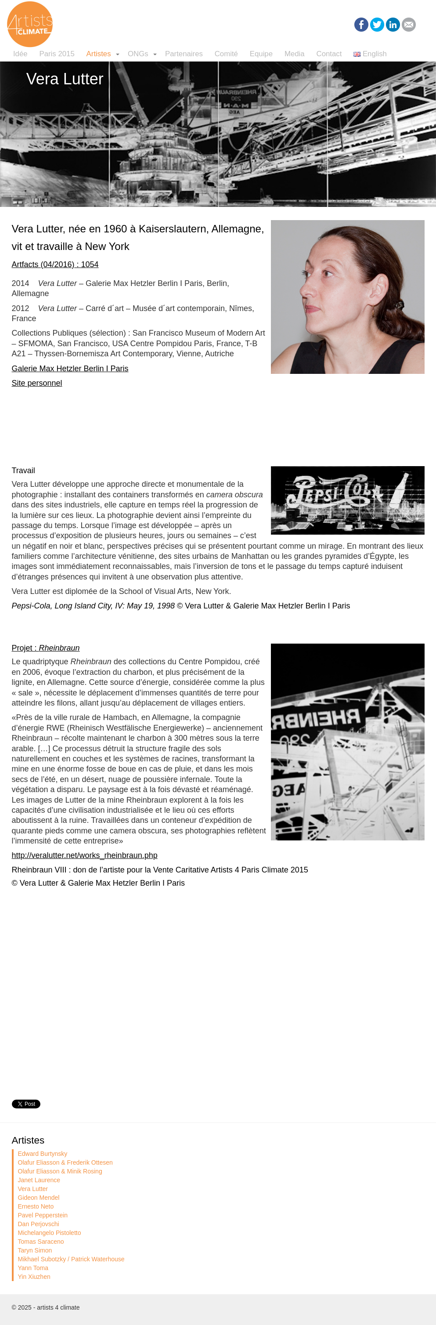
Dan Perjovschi (38, 1223)
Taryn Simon (35, 1250)
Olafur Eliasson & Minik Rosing (60, 1171)
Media (295, 54)
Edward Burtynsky (43, 1153)
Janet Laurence (39, 1180)
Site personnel (37, 383)
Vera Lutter (33, 1188)
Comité (226, 54)
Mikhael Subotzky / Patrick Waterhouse (71, 1259)
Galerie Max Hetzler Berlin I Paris (70, 368)
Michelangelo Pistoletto (49, 1232)
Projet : (46, 648)
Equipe (261, 54)
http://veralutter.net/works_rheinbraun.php (85, 855)
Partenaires (184, 54)
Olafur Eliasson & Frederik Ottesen (65, 1162)
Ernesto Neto (36, 1206)
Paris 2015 (56, 54)
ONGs (138, 54)
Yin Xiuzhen (34, 1276)
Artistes (98, 54)
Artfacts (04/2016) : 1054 (55, 264)
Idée (20, 54)
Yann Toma (33, 1267)
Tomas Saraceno (41, 1241)
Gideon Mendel (39, 1197)
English (370, 54)
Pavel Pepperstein (43, 1215)
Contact (329, 54)
